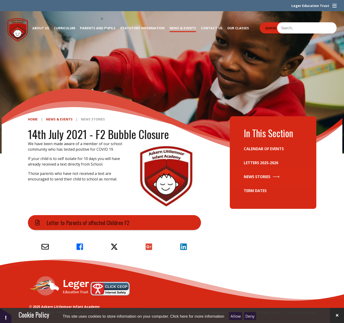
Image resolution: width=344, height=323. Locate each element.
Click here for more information (197, 316)
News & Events (59, 119)
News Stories (93, 119)
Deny (250, 316)
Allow (235, 316)
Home (33, 119)
